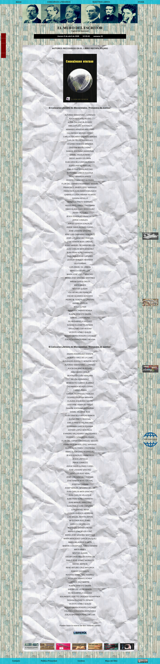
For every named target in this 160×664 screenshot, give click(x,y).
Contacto (16, 661)
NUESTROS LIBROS (101, 2)
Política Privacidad (49, 661)
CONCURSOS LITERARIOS (58, 2)
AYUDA (141, 2)
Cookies (81, 661)
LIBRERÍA (80, 632)
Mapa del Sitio (111, 661)
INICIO (18, 2)
